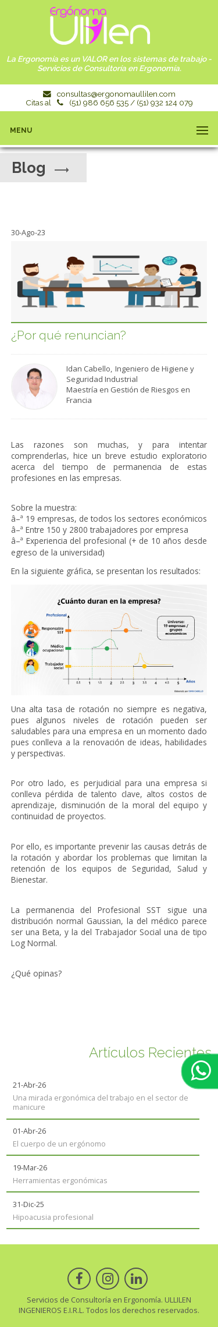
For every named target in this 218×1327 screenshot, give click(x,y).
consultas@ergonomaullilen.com (116, 93)
